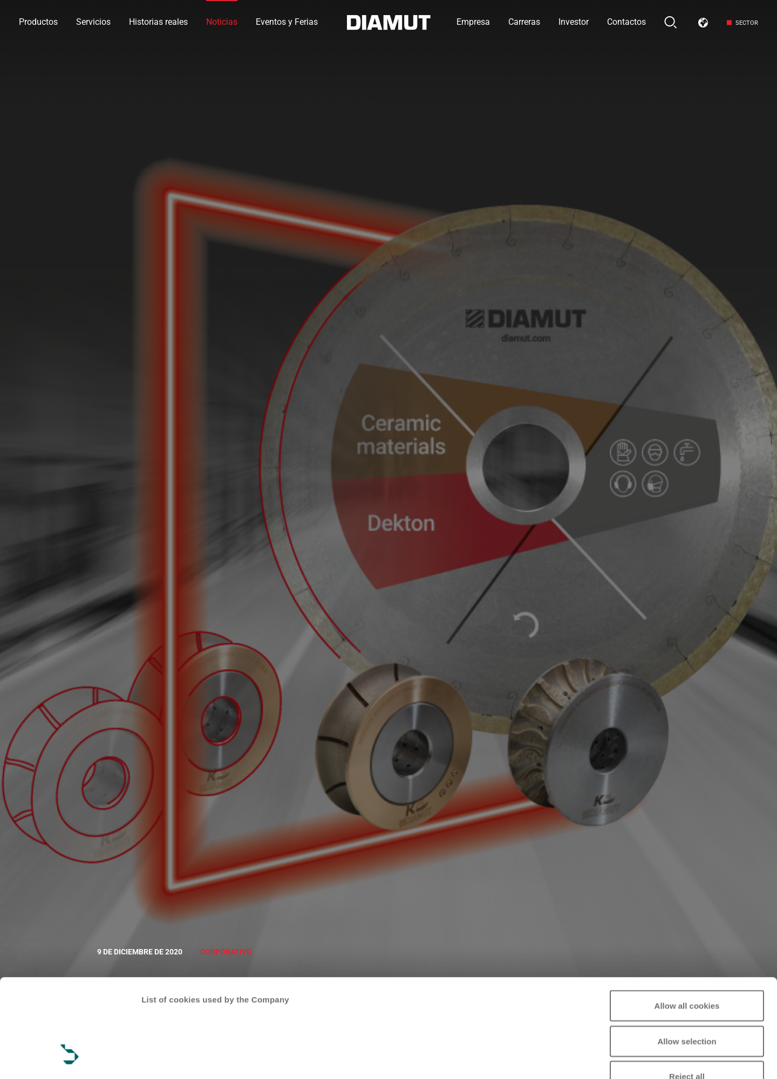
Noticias (221, 22)
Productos (38, 22)
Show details (166, 1057)
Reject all (687, 991)
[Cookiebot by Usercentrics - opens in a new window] (70, 1058)
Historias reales (158, 22)
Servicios (93, 22)
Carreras (524, 22)
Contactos (626, 22)
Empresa (473, 22)
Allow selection (686, 956)
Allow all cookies (687, 921)
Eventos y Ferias (287, 22)
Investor (573, 22)
